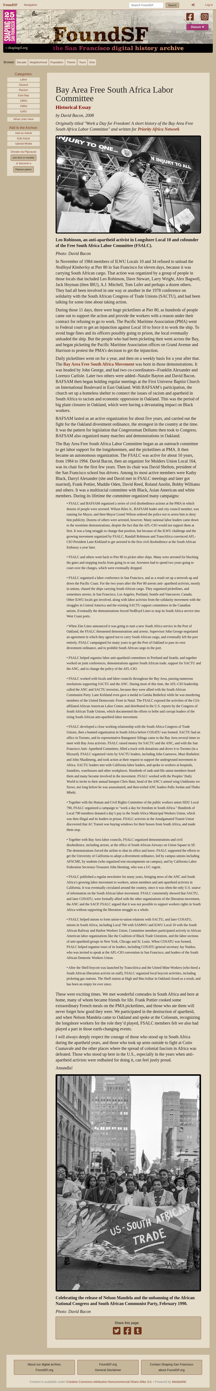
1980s (23, 100)
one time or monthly (23, 157)
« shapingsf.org (16, 48)
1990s (23, 106)
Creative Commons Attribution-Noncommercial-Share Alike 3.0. (109, 1381)
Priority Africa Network (158, 129)
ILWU (23, 111)
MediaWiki (179, 1381)
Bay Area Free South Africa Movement (98, 364)
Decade (21, 62)
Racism (23, 90)
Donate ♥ (197, 27)
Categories (23, 74)
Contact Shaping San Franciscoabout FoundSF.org (171, 1367)
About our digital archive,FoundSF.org (44, 1367)
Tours (82, 62)
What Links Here (23, 119)
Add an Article (23, 133)
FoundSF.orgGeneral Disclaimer (108, 1367)
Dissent (23, 84)
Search (172, 5)
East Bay (23, 95)
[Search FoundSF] (146, 5)
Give (92, 62)
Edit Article (23, 138)
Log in (209, 4)
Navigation (30, 4)
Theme (71, 62)
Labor (23, 79)
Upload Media (23, 143)
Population (56, 62)
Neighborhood (38, 62)
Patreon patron (23, 169)
